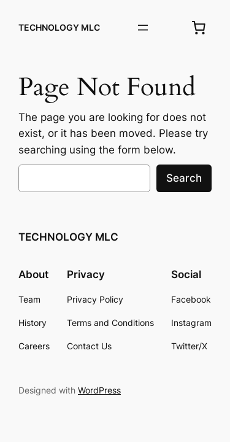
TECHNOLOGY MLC (59, 27)
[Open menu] (143, 27)
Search (184, 178)
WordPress (99, 390)
